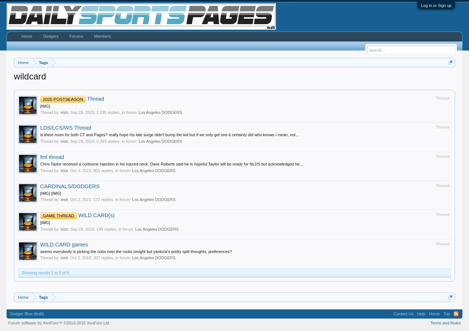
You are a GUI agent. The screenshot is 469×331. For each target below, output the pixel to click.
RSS (456, 313)
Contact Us (403, 314)
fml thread (52, 157)
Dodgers (51, 36)
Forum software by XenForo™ (59, 323)
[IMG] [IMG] (50, 193)
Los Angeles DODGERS (160, 112)
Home (27, 36)
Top (446, 314)
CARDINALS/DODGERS (70, 186)
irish (64, 112)
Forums (76, 36)
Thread (72, 99)
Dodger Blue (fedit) (27, 314)
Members (102, 36)
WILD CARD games (64, 245)
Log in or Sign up (436, 5)
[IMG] (45, 106)
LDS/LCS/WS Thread (65, 128)
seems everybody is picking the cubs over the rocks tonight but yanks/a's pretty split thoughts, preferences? (136, 251)
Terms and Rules (446, 323)
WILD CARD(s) (77, 215)
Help (421, 314)
